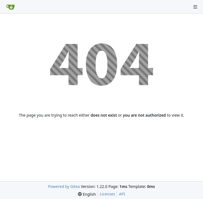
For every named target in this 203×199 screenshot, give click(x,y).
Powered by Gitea (64, 186)
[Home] (10, 7)
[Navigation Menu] (195, 7)
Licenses (107, 194)
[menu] (87, 194)
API (122, 194)
